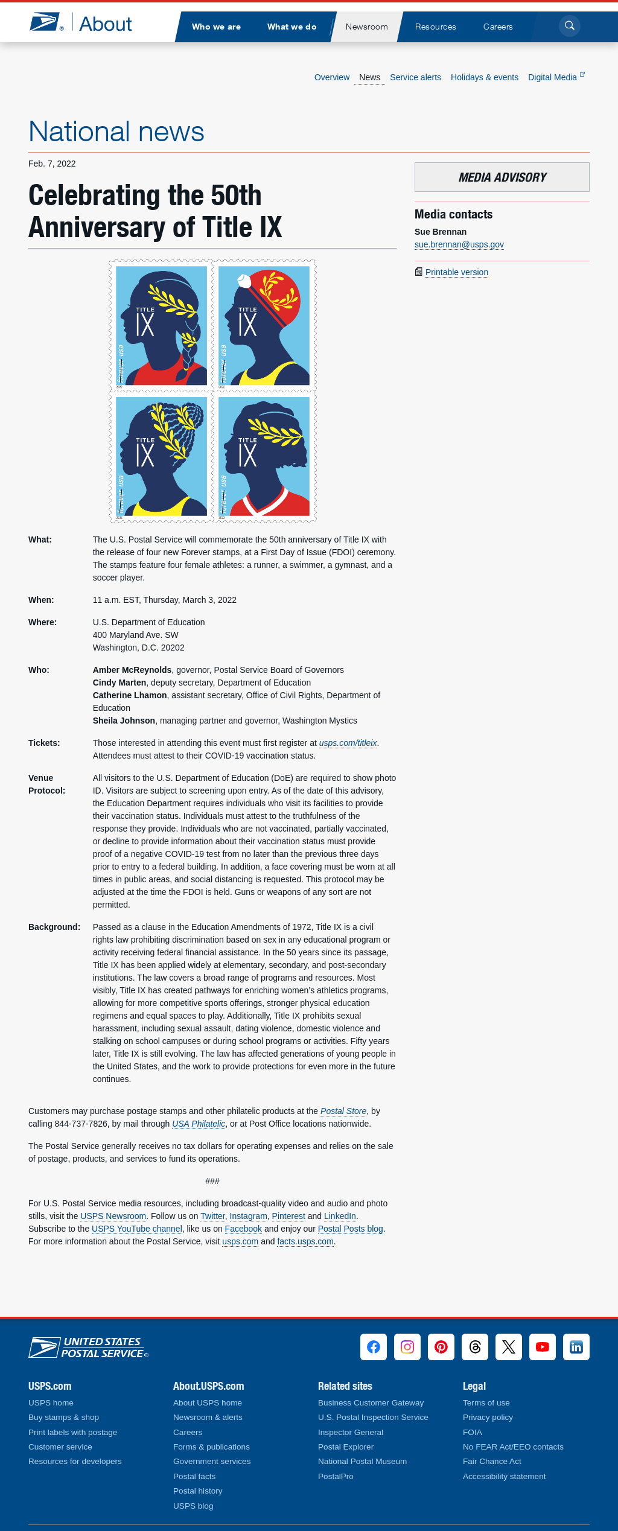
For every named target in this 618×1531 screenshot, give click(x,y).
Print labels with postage (72, 1432)
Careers (187, 1432)
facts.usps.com (305, 1241)
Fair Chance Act (492, 1461)
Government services (211, 1461)
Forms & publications (211, 1446)
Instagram (248, 1216)
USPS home (51, 1402)
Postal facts (194, 1476)
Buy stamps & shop (63, 1417)
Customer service (60, 1446)
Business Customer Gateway (371, 1402)
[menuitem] (216, 26)
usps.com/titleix (348, 743)
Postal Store (343, 1111)
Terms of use (486, 1402)
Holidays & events (484, 77)
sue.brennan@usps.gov (459, 244)
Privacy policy (488, 1417)
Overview (331, 77)
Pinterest (288, 1216)
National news (116, 130)
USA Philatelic (198, 1123)
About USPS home (207, 1402)
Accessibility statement (504, 1476)
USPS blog (193, 1505)
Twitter (212, 1216)
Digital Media (556, 77)
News (369, 77)
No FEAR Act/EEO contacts (513, 1446)
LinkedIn (340, 1216)
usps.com (240, 1241)
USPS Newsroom (113, 1216)
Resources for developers (75, 1461)
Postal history (198, 1490)
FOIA (472, 1432)
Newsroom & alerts (208, 1417)
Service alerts (415, 77)
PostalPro (336, 1476)
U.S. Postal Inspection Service (373, 1417)
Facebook (243, 1228)
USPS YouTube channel (137, 1228)
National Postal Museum (362, 1461)
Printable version (456, 272)
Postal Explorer (346, 1446)
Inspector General (350, 1432)
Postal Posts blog (350, 1228)
